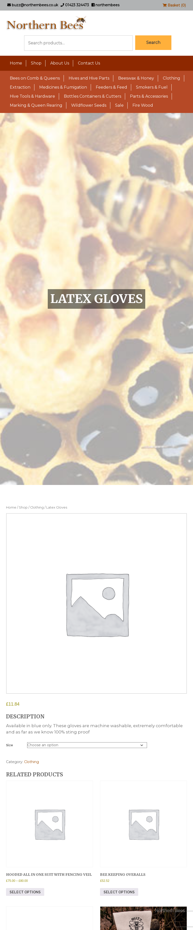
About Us (59, 63)
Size (9, 745)
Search (153, 42)
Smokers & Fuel (152, 87)
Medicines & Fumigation (63, 87)
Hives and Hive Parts (89, 78)
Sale (119, 105)
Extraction (20, 87)
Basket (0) (174, 5)
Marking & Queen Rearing (36, 105)
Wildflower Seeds (88, 105)
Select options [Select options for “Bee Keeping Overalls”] (119, 892)
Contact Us (89, 63)
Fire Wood (142, 105)
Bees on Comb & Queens (35, 78)
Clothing (171, 78)
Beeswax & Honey (136, 78)
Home (16, 63)
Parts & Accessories (149, 96)
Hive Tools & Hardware (32, 96)
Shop (36, 63)
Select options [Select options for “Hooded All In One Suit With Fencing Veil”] (25, 892)
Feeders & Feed (111, 87)
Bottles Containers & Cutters (92, 96)
